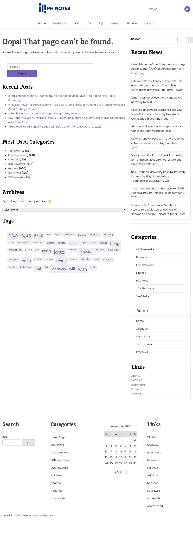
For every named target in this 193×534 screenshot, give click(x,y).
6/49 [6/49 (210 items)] (38, 229)
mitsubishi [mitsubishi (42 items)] (100, 242)
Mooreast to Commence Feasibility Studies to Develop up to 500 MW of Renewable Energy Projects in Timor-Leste (158, 209)
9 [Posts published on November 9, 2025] (135, 446)
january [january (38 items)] (28, 242)
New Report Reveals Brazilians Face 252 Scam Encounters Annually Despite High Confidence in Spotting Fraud (66, 113)
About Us (142, 329)
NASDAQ (136, 380)
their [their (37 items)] (46, 260)
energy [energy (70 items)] (62, 236)
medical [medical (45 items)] (72, 242)
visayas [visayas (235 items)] (59, 262)
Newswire (137, 393)
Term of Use (144, 344)
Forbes (135, 389)
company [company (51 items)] (108, 227)
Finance (132, 23)
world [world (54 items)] (93, 260)
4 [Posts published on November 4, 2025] (111, 446)
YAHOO (151, 437)
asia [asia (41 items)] (48, 227)
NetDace (153, 483)
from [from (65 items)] (83, 236)
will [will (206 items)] (72, 262)
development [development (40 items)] (38, 235)
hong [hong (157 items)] (114, 237)
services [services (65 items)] (108, 252)
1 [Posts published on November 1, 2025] (130, 440)
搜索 (5, 437)
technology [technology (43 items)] (25, 260)
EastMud (152, 468)
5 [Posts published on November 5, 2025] (116, 446)
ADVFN (135, 376)
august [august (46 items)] (57, 227)
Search (135, 39)
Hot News (14, 144)
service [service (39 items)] (96, 252)
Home (42, 23)
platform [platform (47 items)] (38, 252)
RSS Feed (142, 352)
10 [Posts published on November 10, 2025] (106, 451)
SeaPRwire (59, 23)
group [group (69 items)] (103, 236)
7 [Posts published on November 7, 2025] (125, 446)
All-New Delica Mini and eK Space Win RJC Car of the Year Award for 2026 (54, 120)
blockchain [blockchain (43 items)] (69, 227)
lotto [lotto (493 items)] (59, 245)
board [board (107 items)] (82, 228)
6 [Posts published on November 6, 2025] (121, 446)
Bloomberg (138, 385)
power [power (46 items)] (49, 252)
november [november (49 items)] (113, 243)
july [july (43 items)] (37, 242)
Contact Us (143, 336)
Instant (115, 23)
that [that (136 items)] (37, 261)
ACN (76, 23)
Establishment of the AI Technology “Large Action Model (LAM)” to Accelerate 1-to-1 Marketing (61, 91)
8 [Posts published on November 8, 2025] (130, 446)
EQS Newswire (17, 170)
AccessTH (153, 498)
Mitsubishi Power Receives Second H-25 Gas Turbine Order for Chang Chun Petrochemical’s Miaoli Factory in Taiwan (66, 100)
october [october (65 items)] (13, 252)
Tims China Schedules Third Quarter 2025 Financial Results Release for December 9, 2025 (158, 193)
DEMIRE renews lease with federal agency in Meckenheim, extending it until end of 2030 (157, 143)
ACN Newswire (17, 148)
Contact (149, 23)
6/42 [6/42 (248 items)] (13, 229)
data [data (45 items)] (11, 235)
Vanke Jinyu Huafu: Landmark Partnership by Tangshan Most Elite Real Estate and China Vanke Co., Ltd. (157, 159)
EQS (100, 23)
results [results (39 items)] (73, 252)
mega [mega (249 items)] (85, 244)
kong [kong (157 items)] (46, 244)
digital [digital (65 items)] (50, 236)
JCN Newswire (17, 157)
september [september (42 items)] (85, 252)
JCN (88, 23)
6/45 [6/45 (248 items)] (26, 229)
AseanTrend (155, 506)
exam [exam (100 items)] (73, 236)
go (28, 442)
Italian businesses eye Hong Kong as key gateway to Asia (44, 107)
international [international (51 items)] (15, 243)
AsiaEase (152, 475)
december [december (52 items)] (22, 235)
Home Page (58, 437)
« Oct (118, 472)
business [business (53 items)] (95, 227)
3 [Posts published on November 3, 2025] (106, 446)
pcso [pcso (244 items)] (26, 254)
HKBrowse (153, 491)
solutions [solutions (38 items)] (13, 260)
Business (13, 162)
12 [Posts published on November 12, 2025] (116, 451)
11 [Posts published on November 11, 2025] (111, 451)
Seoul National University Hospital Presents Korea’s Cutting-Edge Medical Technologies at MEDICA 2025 (158, 176)
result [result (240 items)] (61, 254)
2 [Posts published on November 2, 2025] (135, 440)
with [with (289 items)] (82, 262)
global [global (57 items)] (93, 235)
